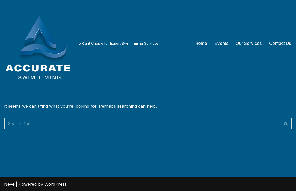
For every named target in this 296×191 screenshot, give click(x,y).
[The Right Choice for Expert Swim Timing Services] (81, 43)
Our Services (249, 43)
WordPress (55, 184)
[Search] (142, 123)
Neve (9, 184)
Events (221, 43)
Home (201, 43)
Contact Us (280, 43)
